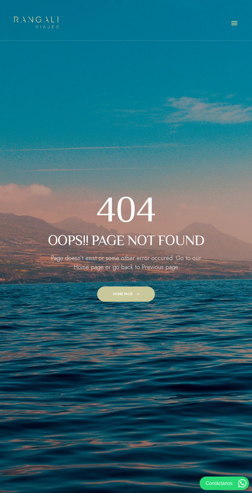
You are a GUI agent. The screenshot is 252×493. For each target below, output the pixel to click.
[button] (234, 23)
